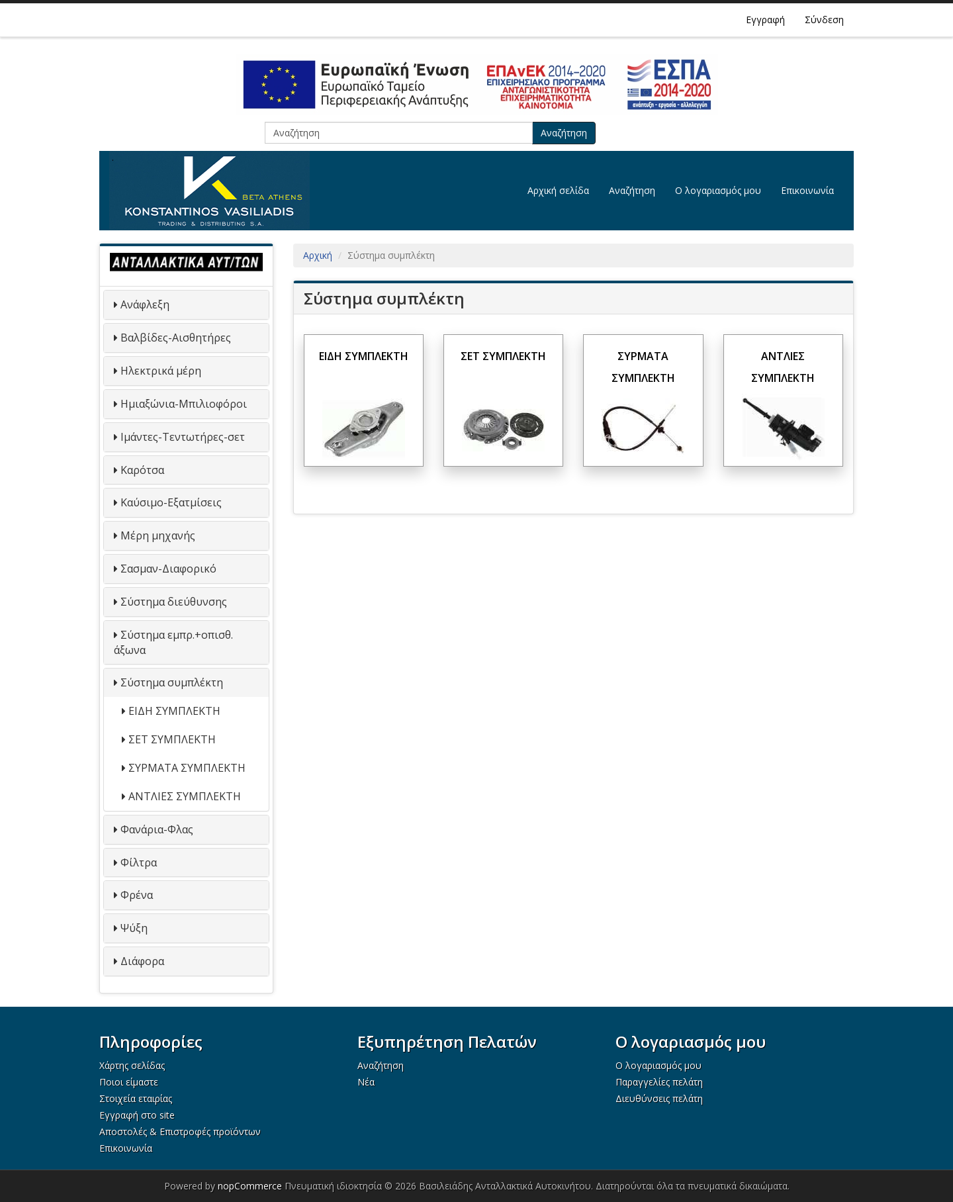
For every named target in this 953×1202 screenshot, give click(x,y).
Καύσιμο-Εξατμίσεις (171, 502)
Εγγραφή (765, 19)
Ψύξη (134, 928)
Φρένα (136, 895)
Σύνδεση (824, 19)
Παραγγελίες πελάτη (659, 1082)
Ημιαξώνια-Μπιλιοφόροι (183, 403)
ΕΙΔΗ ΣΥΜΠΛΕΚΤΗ (174, 711)
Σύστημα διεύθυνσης (173, 601)
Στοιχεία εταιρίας (135, 1098)
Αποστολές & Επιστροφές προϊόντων (180, 1131)
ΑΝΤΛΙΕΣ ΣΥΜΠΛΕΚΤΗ (184, 796)
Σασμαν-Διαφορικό (168, 568)
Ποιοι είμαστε (128, 1082)
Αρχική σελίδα (558, 190)
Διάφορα (142, 961)
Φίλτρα (138, 862)
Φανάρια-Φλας (156, 829)
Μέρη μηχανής (157, 535)
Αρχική (317, 255)
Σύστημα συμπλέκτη (171, 682)
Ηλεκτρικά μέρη (160, 370)
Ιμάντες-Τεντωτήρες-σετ (182, 437)
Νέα (366, 1082)
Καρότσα (142, 470)
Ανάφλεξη (144, 304)
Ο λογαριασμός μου (718, 190)
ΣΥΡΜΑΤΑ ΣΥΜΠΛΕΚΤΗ (187, 768)
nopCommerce (250, 1185)
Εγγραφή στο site (137, 1115)
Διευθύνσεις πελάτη (659, 1098)
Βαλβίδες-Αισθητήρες (175, 337)
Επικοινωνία (807, 190)
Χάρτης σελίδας (132, 1065)
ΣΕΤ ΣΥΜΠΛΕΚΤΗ (172, 739)
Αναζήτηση (564, 132)
